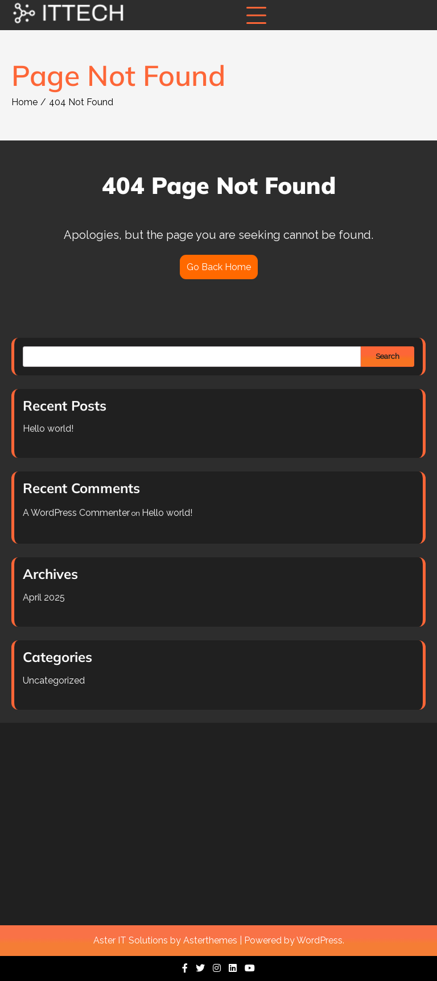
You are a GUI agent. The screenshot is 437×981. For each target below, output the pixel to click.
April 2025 (47, 595)
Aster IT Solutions (130, 940)
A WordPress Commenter (79, 512)
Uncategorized (57, 677)
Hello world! (51, 430)
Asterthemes (210, 940)
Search (383, 359)
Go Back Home (219, 267)
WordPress (319, 940)
